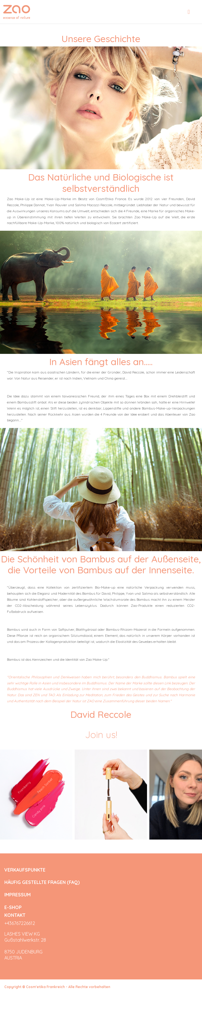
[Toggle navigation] (188, 12)
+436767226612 (19, 923)
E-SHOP (13, 907)
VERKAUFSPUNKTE (24, 870)
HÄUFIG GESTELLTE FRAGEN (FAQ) (42, 882)
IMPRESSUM (17, 895)
